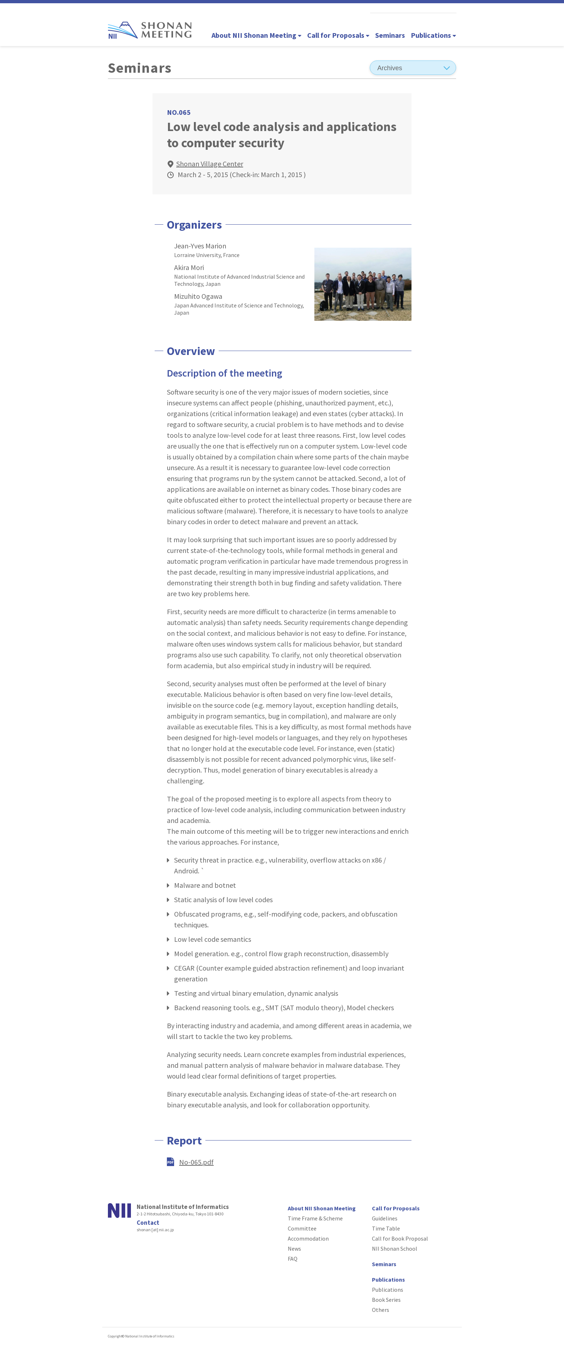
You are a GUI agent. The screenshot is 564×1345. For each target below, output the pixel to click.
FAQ (292, 1258)
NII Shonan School (394, 1248)
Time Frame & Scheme (315, 1218)
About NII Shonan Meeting (256, 35)
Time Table (386, 1228)
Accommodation (308, 1238)
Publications (433, 35)
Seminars (390, 35)
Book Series (386, 1299)
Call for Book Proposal (400, 1238)
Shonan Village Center (209, 163)
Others (380, 1309)
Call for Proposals (338, 35)
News (294, 1248)
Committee (302, 1228)
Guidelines (384, 1218)
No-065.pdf (196, 1161)
